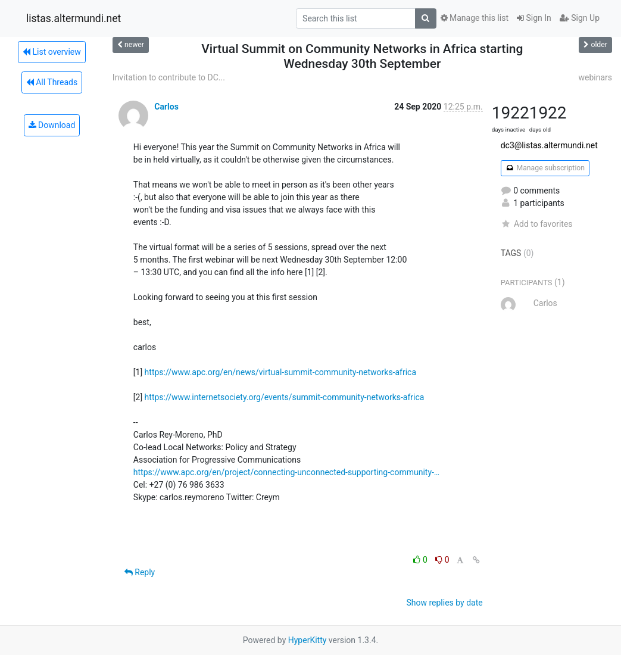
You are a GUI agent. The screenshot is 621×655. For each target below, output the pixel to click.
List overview (52, 52)
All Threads (51, 82)
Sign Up (580, 18)
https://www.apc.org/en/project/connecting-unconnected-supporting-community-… (286, 472)
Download (52, 125)
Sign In (534, 18)
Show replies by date (444, 602)
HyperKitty (307, 640)
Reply (139, 572)
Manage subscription (545, 168)
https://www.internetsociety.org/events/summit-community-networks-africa (285, 397)
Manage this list (474, 18)
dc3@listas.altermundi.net (549, 145)
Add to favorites (537, 224)
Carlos (166, 106)
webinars (595, 77)
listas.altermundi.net (73, 18)
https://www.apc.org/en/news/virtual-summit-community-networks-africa (280, 372)
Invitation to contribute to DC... (169, 77)
